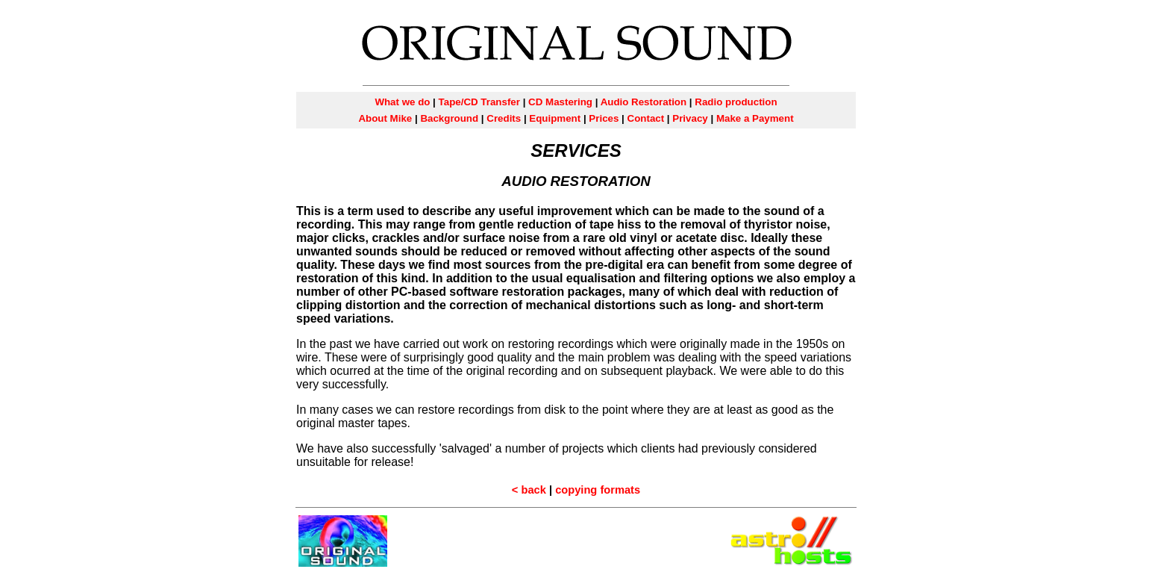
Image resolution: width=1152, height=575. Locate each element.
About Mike (385, 118)
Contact (646, 118)
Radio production (736, 102)
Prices (604, 118)
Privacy (689, 118)
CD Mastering (560, 102)
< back (529, 490)
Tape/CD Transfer (479, 102)
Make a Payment (755, 118)
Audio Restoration (642, 102)
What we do (402, 102)
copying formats (597, 490)
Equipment (554, 118)
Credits (503, 118)
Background (449, 118)
